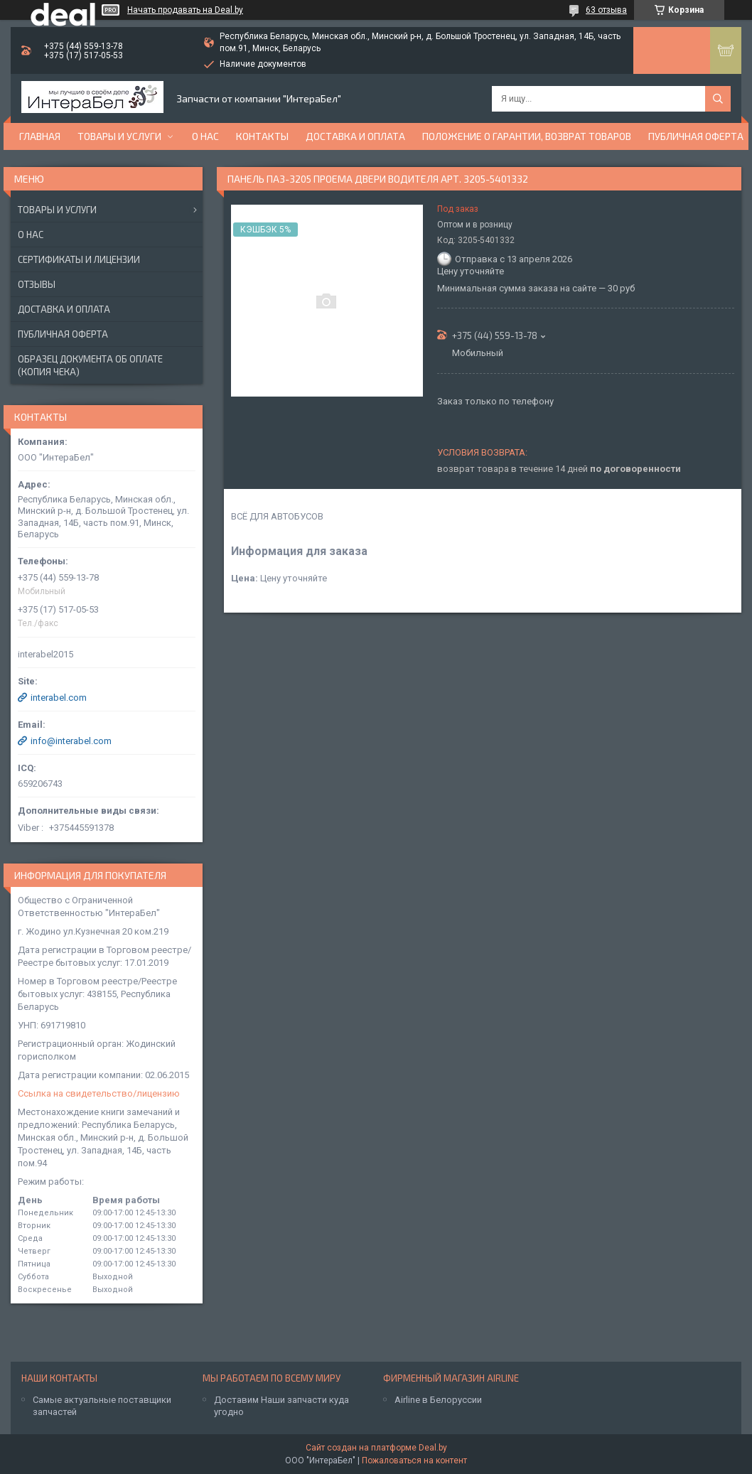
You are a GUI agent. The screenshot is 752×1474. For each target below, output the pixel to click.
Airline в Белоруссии (438, 1399)
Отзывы (36, 284)
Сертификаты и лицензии (79, 259)
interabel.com (59, 697)
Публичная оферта (695, 136)
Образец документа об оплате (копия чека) (90, 365)
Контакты (262, 136)
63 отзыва (606, 10)
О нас (205, 136)
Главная (39, 136)
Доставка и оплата (355, 136)
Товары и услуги (119, 136)
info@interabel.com (71, 741)
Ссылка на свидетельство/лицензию (99, 1093)
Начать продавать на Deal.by (185, 10)
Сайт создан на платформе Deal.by (376, 1448)
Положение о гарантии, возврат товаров (526, 136)
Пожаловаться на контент (414, 1460)
